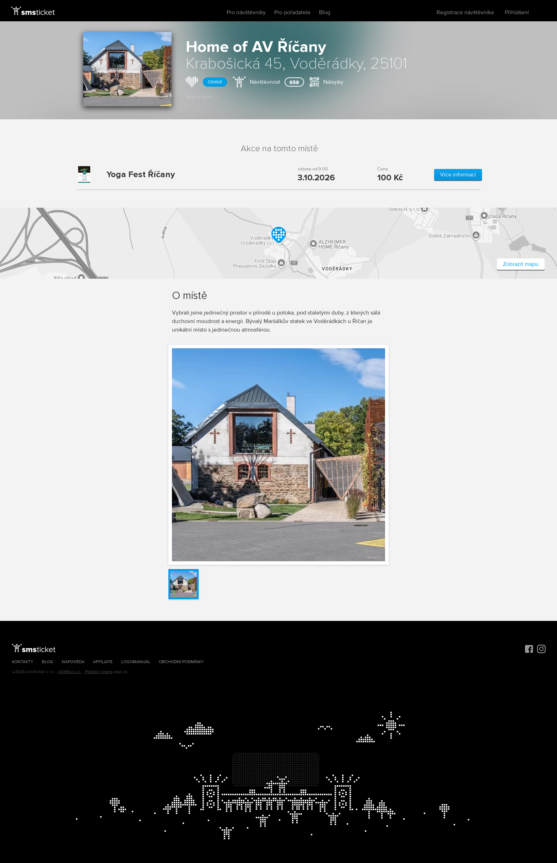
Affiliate (103, 662)
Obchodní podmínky (181, 662)
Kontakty (22, 662)
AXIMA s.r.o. (69, 671)
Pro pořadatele (292, 12)
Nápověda (73, 662)
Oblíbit (215, 82)
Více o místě (203, 97)
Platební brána (98, 671)
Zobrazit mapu (521, 264)
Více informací (458, 174)
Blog (324, 12)
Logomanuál (135, 662)
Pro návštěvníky (246, 12)
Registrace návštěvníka (465, 12)
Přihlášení (517, 12)
